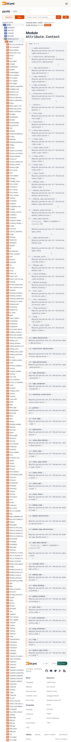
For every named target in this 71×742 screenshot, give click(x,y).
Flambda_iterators (16, 296)
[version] (20, 11)
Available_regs (14, 89)
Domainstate (14, 251)
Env (11, 265)
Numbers (13, 427)
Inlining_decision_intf (17, 346)
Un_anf (12, 698)
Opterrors (13, 438)
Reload (12, 522)
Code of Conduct (61, 739)
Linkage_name (14, 391)
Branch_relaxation (16, 97)
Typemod (13, 687)
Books (49, 705)
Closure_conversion (16, 150)
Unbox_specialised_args (17, 706)
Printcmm (13, 477)
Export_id (13, 273)
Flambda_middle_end (17, 298)
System (62, 663)
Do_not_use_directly (16, 44)
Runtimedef (13, 539)
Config (12, 226)
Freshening (13, 307)
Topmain (12, 631)
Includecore (13, 324)
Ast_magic (13, 740)
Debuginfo (13, 243)
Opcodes (13, 430)
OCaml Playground (53, 718)
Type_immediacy (15, 659)
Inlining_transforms (16, 354)
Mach (11, 402)
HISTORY (10, 30)
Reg (11, 514)
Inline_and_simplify (16, 335)
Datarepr (13, 237)
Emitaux (12, 259)
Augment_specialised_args (17, 86)
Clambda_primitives (16, 142)
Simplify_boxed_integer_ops (17, 569)
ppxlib (6, 11)
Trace (11, 636)
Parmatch (13, 449)
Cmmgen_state (15, 181)
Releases (29, 687)
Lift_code (13, 377)
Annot (12, 56)
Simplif (12, 567)
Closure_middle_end (16, 162)
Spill (11, 583)
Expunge (12, 282)
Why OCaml (30, 700)
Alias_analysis (14, 50)
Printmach (13, 488)
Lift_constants (15, 379)
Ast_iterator (14, 78)
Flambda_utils (14, 304)
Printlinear (13, 486)
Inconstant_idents (16, 329)
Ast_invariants (14, 75)
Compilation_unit (15, 206)
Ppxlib (11, 42)
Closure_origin (14, 167)
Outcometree (14, 444)
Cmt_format (14, 190)
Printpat (12, 491)
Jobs (27, 727)
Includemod (13, 326)
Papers (49, 714)
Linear (12, 385)
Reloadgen (13, 525)
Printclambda (14, 472)
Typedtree (13, 684)
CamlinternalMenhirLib (17, 134)
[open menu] (66, 3)
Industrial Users (31, 691)
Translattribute (15, 639)
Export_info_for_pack (17, 279)
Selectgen (13, 547)
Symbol (12, 606)
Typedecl (13, 667)
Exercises (50, 709)
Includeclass (14, 321)
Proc (11, 500)
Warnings (13, 717)
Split (11, 586)
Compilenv (13, 215)
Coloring (12, 198)
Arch (11, 58)
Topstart (13, 634)
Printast (12, 469)
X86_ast (12, 720)
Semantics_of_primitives (17, 553)
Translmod (13, 648)
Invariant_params (15, 371)
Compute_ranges (15, 220)
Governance (63, 734)
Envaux (12, 268)
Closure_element (15, 156)
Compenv (13, 204)
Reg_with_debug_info (17, 519)
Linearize (13, 388)
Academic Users (31, 696)
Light (45, 663)
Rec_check (13, 508)
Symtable (13, 609)
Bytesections (14, 125)
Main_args (13, 407)
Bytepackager (14, 123)
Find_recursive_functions (17, 287)
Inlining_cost (14, 340)
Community (30, 714)
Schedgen (13, 541)
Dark (53, 663)
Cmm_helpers (14, 176)
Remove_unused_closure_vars (17, 533)
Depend (12, 245)
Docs (20, 17)
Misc (11, 419)
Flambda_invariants (16, 293)
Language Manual (53, 696)
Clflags (12, 145)
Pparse (12, 460)
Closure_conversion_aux (17, 153)
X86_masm (13, 729)
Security (37, 734)
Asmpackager (14, 72)
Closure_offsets (15, 164)
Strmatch (13, 592)
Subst (11, 600)
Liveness (12, 396)
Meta (11, 416)
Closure (12, 148)
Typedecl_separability (17, 676)
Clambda (13, 139)
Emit (11, 257)
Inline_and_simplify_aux (17, 338)
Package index (31, 22)
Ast (11, 734)
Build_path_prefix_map (17, 109)
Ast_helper (13, 737)
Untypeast (13, 709)
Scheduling (13, 544)
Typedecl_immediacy (17, 670)
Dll (10, 248)
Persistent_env (15, 458)
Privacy (28, 739)
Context (40, 25)
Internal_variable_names (17, 366)
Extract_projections (16, 285)
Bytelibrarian (14, 117)
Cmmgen (12, 178)
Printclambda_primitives (17, 474)
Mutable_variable (15, 424)
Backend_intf (14, 92)
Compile (12, 209)
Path (11, 455)
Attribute (34, 25)
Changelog (29, 682)
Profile (12, 502)
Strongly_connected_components (17, 595)
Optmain (12, 441)
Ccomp (12, 137)
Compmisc (13, 218)
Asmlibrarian (14, 67)
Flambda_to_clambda (17, 301)
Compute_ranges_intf (17, 223)
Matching (13, 413)
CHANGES (11, 28)
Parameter (13, 447)
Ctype (12, 234)
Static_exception (15, 589)
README (10, 36)
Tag (11, 611)
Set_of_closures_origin (17, 558)
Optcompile (13, 435)
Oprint (12, 433)
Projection (13, 505)
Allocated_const (15, 53)
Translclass (13, 642)
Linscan (12, 393)
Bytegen (12, 114)
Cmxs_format (14, 195)
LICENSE (10, 33)
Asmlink (12, 69)
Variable (12, 715)
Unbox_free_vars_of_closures (17, 703)
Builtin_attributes (15, 111)
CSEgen (12, 131)
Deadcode (13, 240)
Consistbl (13, 229)
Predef (12, 463)
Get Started (51, 687)
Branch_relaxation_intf (17, 100)
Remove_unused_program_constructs (17, 536)
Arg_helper (13, 61)
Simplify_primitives (16, 578)
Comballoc (13, 201)
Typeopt (12, 690)
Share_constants (15, 561)
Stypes (12, 597)
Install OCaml (51, 682)
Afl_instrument (15, 47)
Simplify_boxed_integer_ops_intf (17, 572)
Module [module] (47, 25)
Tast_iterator (14, 617)
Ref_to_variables (15, 511)
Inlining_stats (14, 349)
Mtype (12, 421)
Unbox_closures (15, 701)
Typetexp (13, 695)
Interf (11, 363)
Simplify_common (15, 575)
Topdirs (12, 625)
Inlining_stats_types (16, 352)
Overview (8, 17)
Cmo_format (14, 184)
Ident (11, 315)
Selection (13, 550)
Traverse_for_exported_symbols (17, 656)
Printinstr (13, 480)
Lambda (12, 374)
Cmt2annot (13, 187)
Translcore (13, 645)
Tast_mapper (14, 620)
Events (28, 718)
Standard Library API (54, 700)
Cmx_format (14, 192)
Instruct (12, 357)
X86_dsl (12, 723)
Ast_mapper (14, 81)
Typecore (13, 664)
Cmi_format (13, 170)
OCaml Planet (30, 723)
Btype (12, 103)
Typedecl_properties (17, 673)
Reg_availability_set (16, 516)
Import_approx (15, 318)
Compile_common (15, 212)
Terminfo (13, 622)
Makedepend (14, 410)
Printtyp (12, 494)
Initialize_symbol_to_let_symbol (17, 332)
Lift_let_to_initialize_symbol (17, 382)
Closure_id (13, 159)
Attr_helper (13, 83)
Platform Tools (52, 691)
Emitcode (13, 262)
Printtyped (13, 497)
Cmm (11, 173)
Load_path (13, 399)
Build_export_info (16, 106)
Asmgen (12, 64)
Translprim (13, 653)
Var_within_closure (16, 712)
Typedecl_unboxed (16, 678)
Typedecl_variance (16, 681)
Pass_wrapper (14, 452)
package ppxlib (7, 22)
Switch (12, 603)
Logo (48, 722)
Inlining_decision (15, 343)
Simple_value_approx (16, 564)
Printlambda (14, 483)
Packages (29, 709)
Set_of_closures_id (16, 555)
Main (11, 405)
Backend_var (14, 95)
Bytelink (12, 120)
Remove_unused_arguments (17, 530)
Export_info (14, 276)
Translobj (13, 650)
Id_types (13, 312)
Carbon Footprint (50, 734)
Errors (11, 271)
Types (12, 692)
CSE (11, 128)
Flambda (12, 290)
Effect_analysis (15, 254)
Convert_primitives (16, 231)
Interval (12, 368)
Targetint (13, 614)
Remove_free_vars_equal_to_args (17, 528)
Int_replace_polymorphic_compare (17, 360)
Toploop (12, 628)
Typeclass (13, 662)
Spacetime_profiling (16, 581)
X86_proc (13, 731)
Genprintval (13, 310)
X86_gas (12, 726)
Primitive (12, 466)
